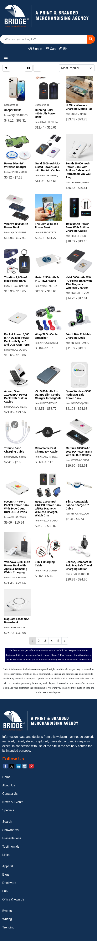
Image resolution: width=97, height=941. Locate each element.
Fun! (5, 891)
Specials (8, 810)
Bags (5, 874)
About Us (8, 785)
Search (7, 821)
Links (5, 854)
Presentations (11, 838)
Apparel (7, 866)
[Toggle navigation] (6, 57)
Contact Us (10, 793)
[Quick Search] (43, 39)
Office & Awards (13, 899)
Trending (8, 927)
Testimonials (10, 846)
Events (7, 910)
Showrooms (10, 830)
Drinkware (9, 882)
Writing (7, 919)
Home (6, 777)
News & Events (12, 802)
